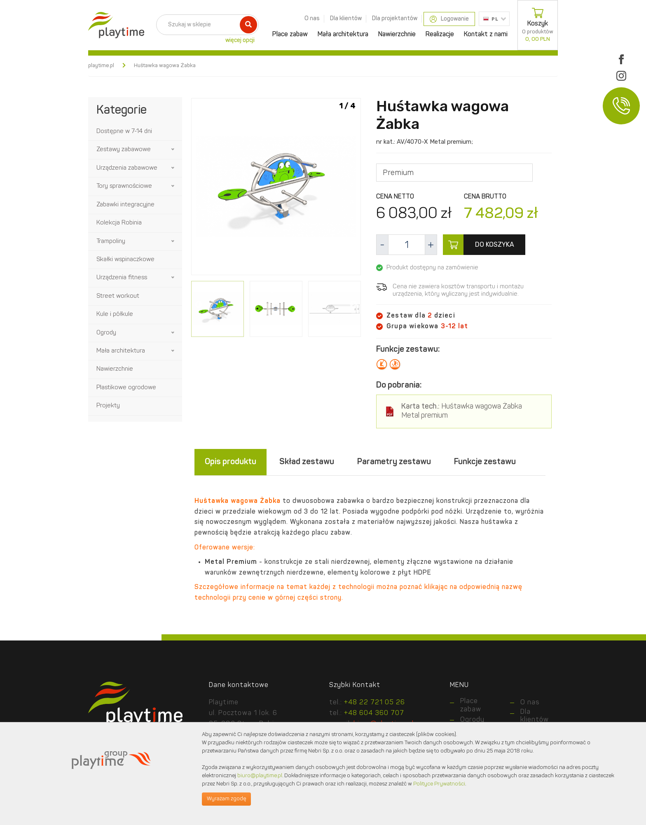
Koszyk (537, 25)
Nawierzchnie (397, 34)
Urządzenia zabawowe (126, 168)
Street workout (117, 296)
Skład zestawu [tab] (306, 462)
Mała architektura (343, 34)
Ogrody (106, 333)
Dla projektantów (394, 18)
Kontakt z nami (486, 34)
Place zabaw (290, 34)
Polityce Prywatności (439, 784)
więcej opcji (240, 40)
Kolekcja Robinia (119, 223)
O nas (312, 18)
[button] (173, 149)
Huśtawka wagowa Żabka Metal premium (461, 411)
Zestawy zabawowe (123, 150)
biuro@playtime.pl (259, 775)
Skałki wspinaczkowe (125, 260)
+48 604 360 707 (374, 713)
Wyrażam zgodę (226, 799)
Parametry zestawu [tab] (394, 462)
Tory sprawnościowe (124, 186)
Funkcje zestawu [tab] (485, 462)
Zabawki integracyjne (125, 205)
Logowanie (449, 19)
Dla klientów (346, 18)
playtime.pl (101, 65)
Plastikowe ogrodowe (126, 388)
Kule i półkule (114, 314)
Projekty (108, 406)
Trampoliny (110, 241)
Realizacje (440, 34)
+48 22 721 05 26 (374, 702)
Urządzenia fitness (121, 278)
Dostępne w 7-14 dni (124, 132)
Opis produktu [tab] (230, 462)
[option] (276, 188)
